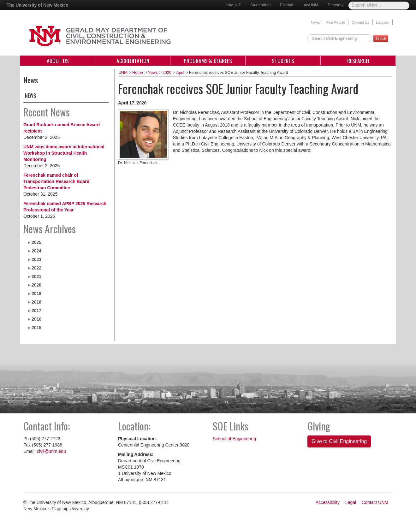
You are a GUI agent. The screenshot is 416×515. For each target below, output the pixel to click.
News (315, 22)
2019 (36, 293)
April (180, 72)
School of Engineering (234, 438)
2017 (36, 310)
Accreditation (132, 60)
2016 (36, 319)
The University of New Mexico (37, 5)
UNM (123, 72)
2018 (36, 302)
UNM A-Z (232, 5)
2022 (36, 267)
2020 (36, 284)
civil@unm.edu (51, 451)
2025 (36, 242)
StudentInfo (260, 5)
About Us (58, 60)
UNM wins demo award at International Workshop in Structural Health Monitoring (63, 153)
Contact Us (360, 22)
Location (382, 22)
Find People (335, 22)
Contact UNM (375, 502)
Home (137, 72)
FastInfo (287, 5)
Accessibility (328, 502)
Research (358, 60)
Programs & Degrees (208, 60)
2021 (36, 276)
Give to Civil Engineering (339, 441)
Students (283, 60)
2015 (36, 327)
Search (381, 38)
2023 (36, 259)
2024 (36, 250)
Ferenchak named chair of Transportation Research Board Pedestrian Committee (56, 181)
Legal (350, 502)
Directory (335, 5)
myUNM (311, 5)
